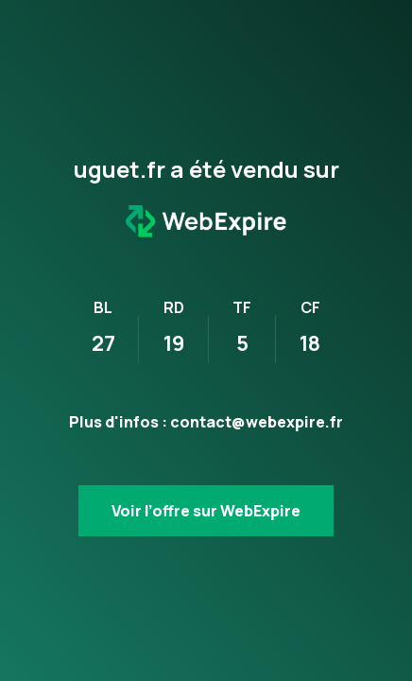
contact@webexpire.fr (256, 421)
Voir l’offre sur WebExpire (206, 510)
